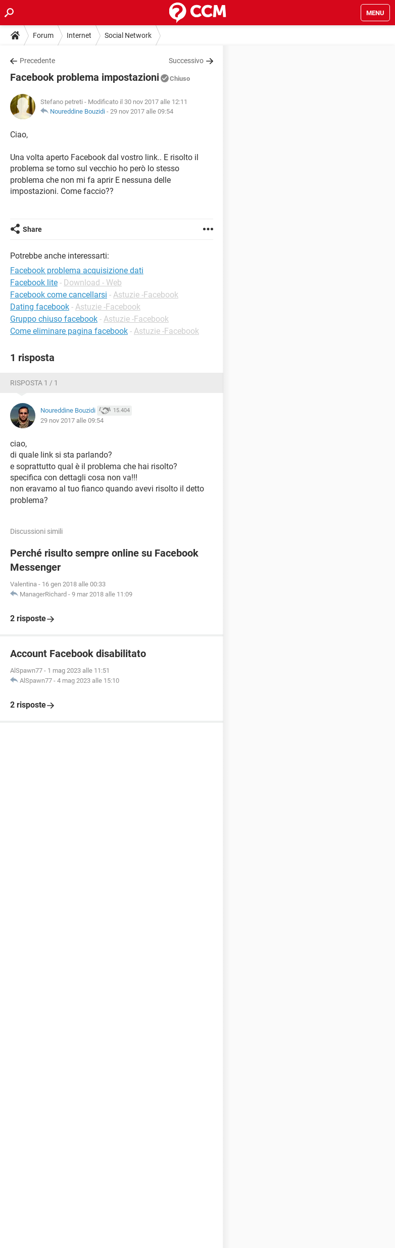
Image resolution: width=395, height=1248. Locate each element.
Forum (43, 35)
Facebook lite (34, 282)
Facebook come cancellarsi (58, 294)
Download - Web (93, 282)
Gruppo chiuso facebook (53, 319)
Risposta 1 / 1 (34, 383)
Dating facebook (39, 307)
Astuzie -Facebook (145, 294)
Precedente (37, 61)
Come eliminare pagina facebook (69, 331)
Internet (79, 35)
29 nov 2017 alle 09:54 (141, 111)
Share (32, 229)
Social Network (128, 35)
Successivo (186, 61)
